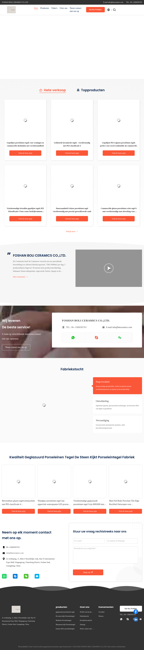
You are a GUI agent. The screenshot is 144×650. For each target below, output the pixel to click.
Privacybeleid (22, 647)
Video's (54, 8)
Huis (36, 8)
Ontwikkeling (102, 401)
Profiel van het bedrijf (87, 612)
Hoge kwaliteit (103, 381)
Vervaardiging (102, 420)
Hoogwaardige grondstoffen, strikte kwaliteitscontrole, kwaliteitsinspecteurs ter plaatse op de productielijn (114, 387)
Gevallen (101, 612)
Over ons (63, 8)
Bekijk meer (72, 231)
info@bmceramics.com (15, 553)
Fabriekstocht (84, 616)
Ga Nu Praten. (95, 9)
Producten (44, 8)
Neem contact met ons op (75, 9)
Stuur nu (88, 572)
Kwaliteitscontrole (86, 620)
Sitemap (82, 624)
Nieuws (101, 616)
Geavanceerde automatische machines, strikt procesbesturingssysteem (110, 426)
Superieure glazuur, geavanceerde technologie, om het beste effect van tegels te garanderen (117, 407)
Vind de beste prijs (25, 153)
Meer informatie (20, 277)
